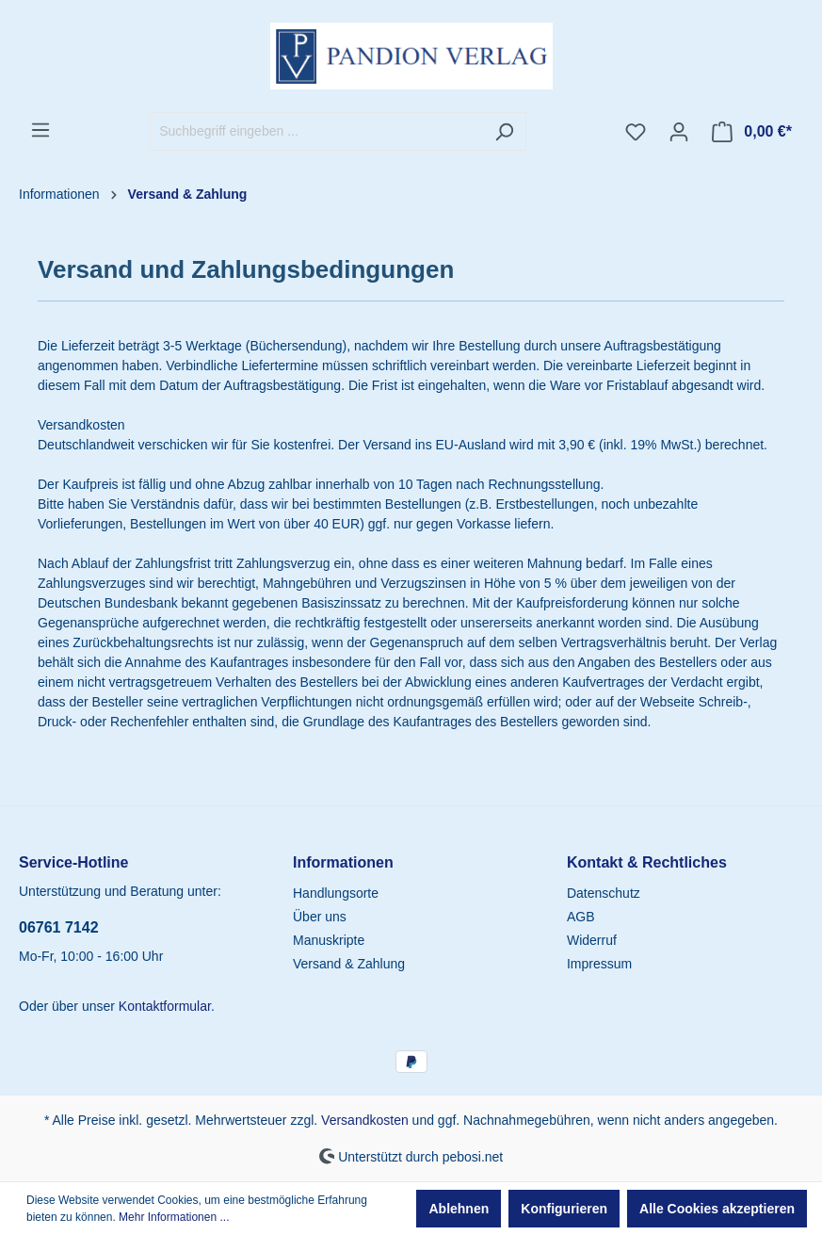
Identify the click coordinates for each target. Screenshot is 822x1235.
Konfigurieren (564, 1208)
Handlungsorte (336, 893)
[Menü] (40, 130)
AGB (581, 916)
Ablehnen (458, 1208)
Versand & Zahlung (349, 963)
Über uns (320, 916)
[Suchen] (504, 131)
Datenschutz (603, 893)
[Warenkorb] (752, 132)
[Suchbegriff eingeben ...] (316, 131)
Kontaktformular (165, 1006)
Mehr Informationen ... (174, 1217)
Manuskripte (328, 940)
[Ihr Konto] (679, 132)
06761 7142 (59, 927)
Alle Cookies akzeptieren (717, 1208)
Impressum (599, 963)
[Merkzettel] (635, 132)
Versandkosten (365, 1120)
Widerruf (592, 940)
